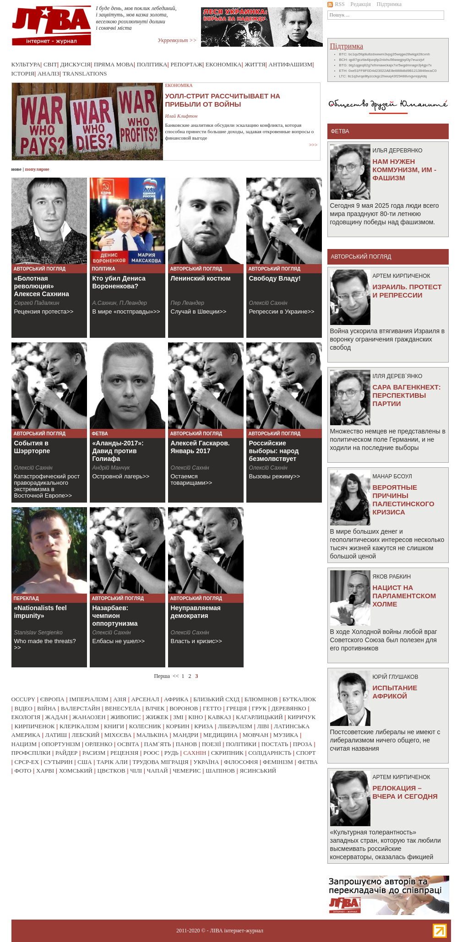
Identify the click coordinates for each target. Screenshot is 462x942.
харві (45, 770)
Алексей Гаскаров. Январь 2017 (200, 447)
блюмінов (261, 699)
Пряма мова (114, 64)
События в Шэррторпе (32, 447)
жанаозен (88, 717)
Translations (85, 73)
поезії (211, 744)
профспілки (31, 752)
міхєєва (118, 734)
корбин (177, 726)
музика (286, 734)
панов (186, 744)
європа (52, 699)
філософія (241, 761)
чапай (157, 770)
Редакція (361, 4)
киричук (301, 717)
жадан (56, 717)
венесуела (123, 708)
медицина (220, 734)
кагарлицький (259, 717)
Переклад (26, 598)
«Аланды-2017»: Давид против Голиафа (118, 450)
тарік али (112, 761)
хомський (75, 770)
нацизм (24, 744)
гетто (212, 708)
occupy (23, 699)
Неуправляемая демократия (196, 611)
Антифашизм (291, 64)
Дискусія (75, 64)
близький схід (216, 699)
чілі (136, 770)
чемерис (187, 770)
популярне (37, 169)
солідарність (269, 752)
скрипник (227, 752)
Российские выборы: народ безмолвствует (274, 450)
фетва (307, 761)
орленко (99, 744)
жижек (157, 717)
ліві (263, 726)
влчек (154, 708)
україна (206, 761)
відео (24, 708)
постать (274, 744)
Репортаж (186, 64)
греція (236, 708)
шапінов (220, 770)
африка (176, 699)
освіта (128, 744)
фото (23, 770)
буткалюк (299, 699)
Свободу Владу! (275, 278)
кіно (195, 717)
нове (16, 169)
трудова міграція (161, 761)
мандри (186, 734)
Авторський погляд (40, 268)
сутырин (58, 761)
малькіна (152, 734)
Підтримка (389, 4)
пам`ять (157, 744)
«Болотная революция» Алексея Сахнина (41, 286)
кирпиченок (35, 726)
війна (46, 708)
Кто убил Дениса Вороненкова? (119, 282)
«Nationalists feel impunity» (40, 611)
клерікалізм (79, 726)
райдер (66, 752)
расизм (93, 752)
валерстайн (80, 708)
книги (114, 726)
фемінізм (278, 761)
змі (178, 717)
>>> (313, 144)
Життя (255, 64)
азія (119, 699)
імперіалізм (88, 699)
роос (151, 752)
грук (259, 708)
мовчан (255, 734)
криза (203, 726)
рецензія (124, 752)
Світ (50, 64)
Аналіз (49, 73)
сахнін (194, 752)
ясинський (257, 770)
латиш (56, 734)
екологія (26, 717)
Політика (152, 64)
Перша (162, 676)
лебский (85, 734)
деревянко (289, 708)
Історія (22, 73)
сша (84, 761)
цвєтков (111, 770)
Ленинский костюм (201, 278)
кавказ (219, 717)
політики (241, 744)
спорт (306, 752)
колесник (145, 726)
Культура (26, 64)
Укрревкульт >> (177, 40)
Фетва (100, 433)
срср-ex (27, 761)
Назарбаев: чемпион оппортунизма (115, 615)
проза (302, 744)
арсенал (145, 699)
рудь (171, 752)
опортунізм (61, 744)
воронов (183, 708)
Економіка (223, 64)
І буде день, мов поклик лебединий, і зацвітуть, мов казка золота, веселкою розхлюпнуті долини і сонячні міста (136, 18)
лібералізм (235, 726)
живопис (125, 717)
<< (176, 676)
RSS (336, 4)
